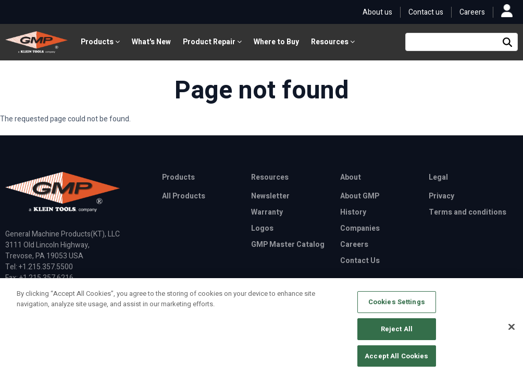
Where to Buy (276, 41)
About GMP (359, 196)
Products (100, 41)
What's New (151, 41)
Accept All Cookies (396, 359)
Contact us (425, 12)
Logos (262, 228)
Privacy (441, 196)
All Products (183, 196)
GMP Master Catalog (288, 244)
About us (377, 12)
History (353, 212)
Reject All (397, 332)
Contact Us (360, 260)
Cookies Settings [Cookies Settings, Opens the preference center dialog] (396, 305)
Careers (472, 12)
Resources (333, 41)
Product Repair (212, 41)
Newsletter (270, 196)
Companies (360, 228)
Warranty (267, 212)
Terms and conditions (467, 212)
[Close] (511, 330)
